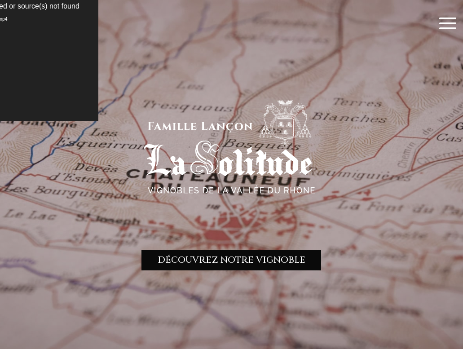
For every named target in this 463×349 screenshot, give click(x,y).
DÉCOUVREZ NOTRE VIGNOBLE (231, 260)
